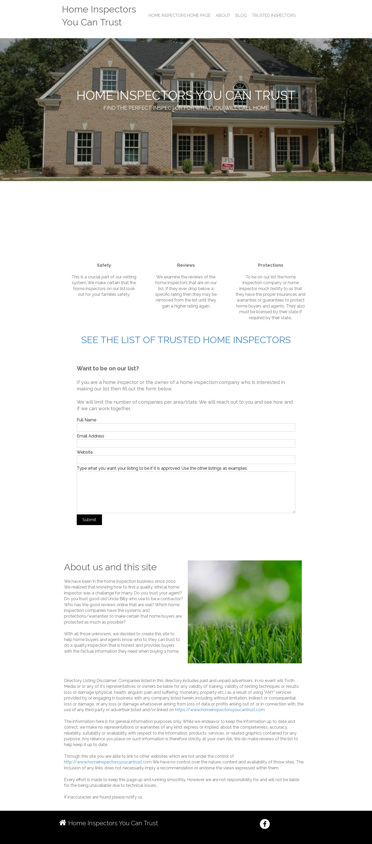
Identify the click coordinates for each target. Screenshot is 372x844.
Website (85, 452)
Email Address (90, 436)
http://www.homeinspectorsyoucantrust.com (108, 762)
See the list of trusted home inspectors (186, 339)
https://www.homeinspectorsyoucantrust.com (220, 709)
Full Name (86, 419)
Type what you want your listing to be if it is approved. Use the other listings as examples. (162, 468)
